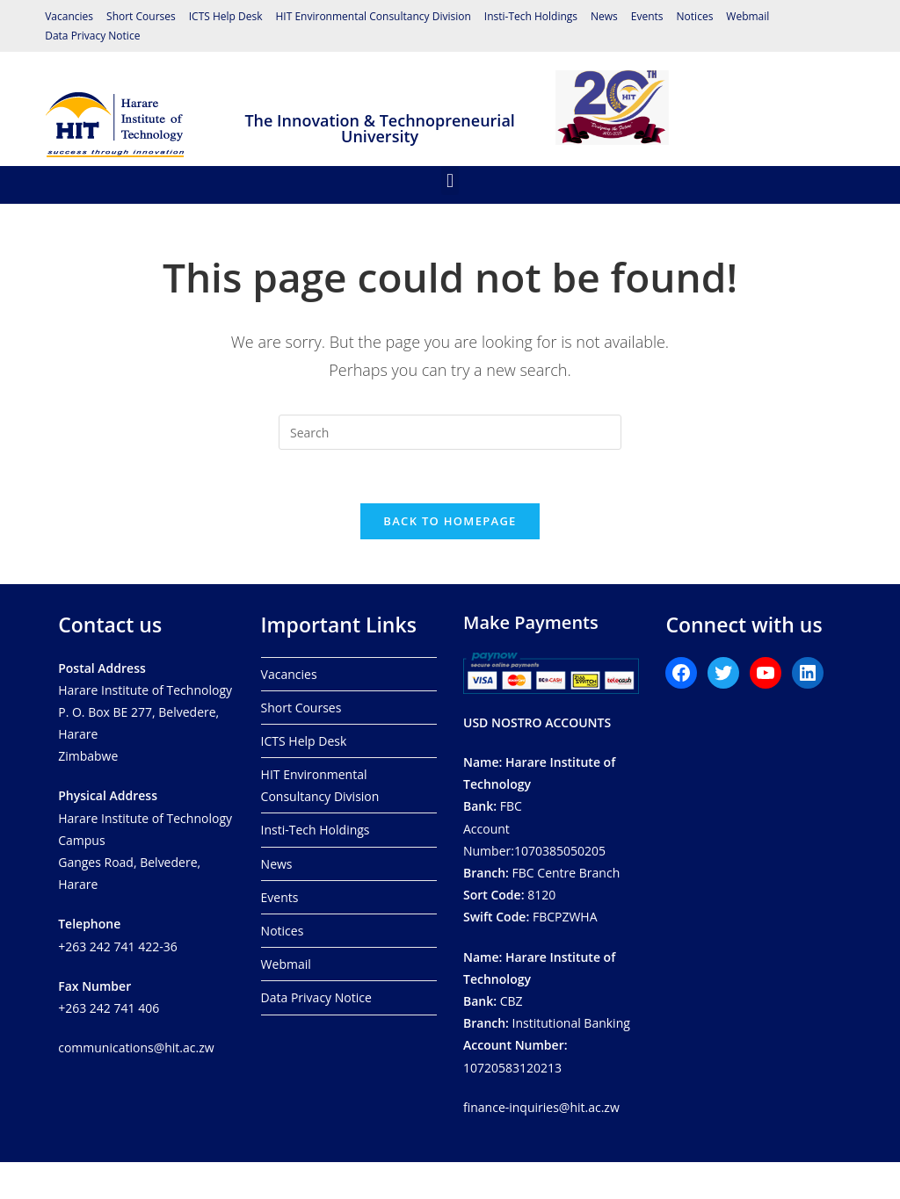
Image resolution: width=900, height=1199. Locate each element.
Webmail (747, 16)
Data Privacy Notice (92, 35)
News (604, 16)
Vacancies (69, 16)
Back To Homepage (449, 521)
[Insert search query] (450, 432)
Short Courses (141, 16)
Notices (695, 16)
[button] (449, 180)
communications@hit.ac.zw (136, 1047)
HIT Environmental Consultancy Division (373, 16)
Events (647, 16)
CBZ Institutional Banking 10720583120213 (546, 1012)
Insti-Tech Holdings (530, 16)
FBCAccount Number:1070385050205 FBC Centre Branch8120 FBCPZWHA (541, 839)
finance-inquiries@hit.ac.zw (541, 1107)
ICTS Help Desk (226, 16)
